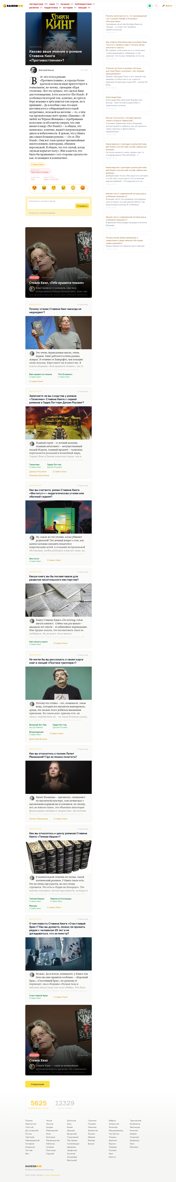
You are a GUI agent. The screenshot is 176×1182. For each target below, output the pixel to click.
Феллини (134, 1147)
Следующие (37, 1084)
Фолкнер (113, 1127)
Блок (48, 1134)
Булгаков (50, 1137)
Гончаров (29, 1143)
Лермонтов (30, 1124)
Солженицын (73, 1143)
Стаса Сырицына (52, 1175)
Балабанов (135, 1124)
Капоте (112, 1157)
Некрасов (30, 1147)
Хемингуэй (114, 1124)
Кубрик (133, 1134)
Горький (50, 1153)
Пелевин (92, 1124)
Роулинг (113, 1150)
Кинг (111, 1153)
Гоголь (28, 1134)
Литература (35, 304)
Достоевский (31, 1130)
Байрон (112, 1120)
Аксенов (71, 1153)
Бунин (70, 1127)
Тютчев (28, 1150)
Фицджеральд (116, 1130)
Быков (91, 1143)
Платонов (51, 1150)
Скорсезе (134, 1137)
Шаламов (71, 1147)
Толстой (29, 1127)
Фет (27, 1153)
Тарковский (135, 1120)
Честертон (114, 1134)
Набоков (50, 1143)
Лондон (112, 1137)
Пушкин (29, 1120)
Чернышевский (32, 1140)
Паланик (113, 1147)
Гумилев (50, 1147)
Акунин (91, 1134)
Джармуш (134, 1140)
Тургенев (29, 1137)
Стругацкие (73, 1137)
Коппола (134, 1130)
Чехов (49, 1120)
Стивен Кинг (37, 164)
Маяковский (52, 1130)
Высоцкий (72, 1160)
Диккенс (113, 1140)
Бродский (72, 1134)
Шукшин (71, 1130)
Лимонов (92, 1127)
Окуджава (72, 1157)
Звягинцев (135, 1127)
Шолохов (71, 1120)
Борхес (112, 1143)
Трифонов (72, 1150)
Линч (132, 1143)
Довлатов (93, 1130)
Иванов (91, 1137)
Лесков (49, 1124)
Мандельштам (53, 1140)
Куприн (49, 1127)
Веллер (91, 1140)
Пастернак (72, 1140)
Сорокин (92, 1120)
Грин (69, 1124)
